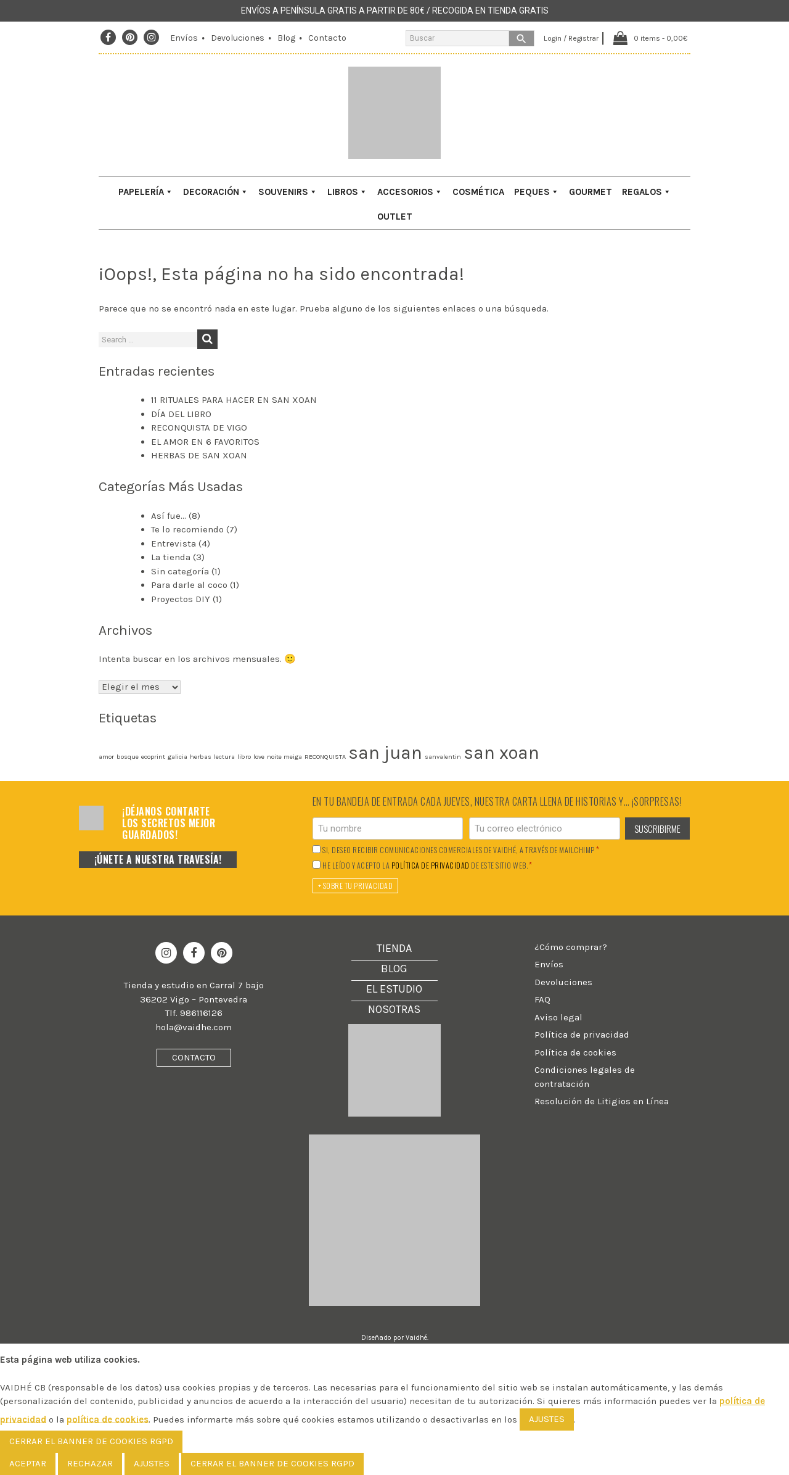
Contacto (327, 38)
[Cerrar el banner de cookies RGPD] (91, 1442)
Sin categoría (180, 571)
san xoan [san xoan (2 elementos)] (501, 752)
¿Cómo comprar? (570, 946)
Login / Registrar (567, 38)
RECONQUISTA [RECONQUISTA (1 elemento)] (325, 757)
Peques (536, 191)
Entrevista (173, 543)
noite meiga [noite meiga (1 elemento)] (284, 757)
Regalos (646, 191)
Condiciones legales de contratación (584, 1076)
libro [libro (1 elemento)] (244, 757)
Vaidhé (416, 1338)
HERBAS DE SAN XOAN (199, 455)
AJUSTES (547, 1418)
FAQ (542, 999)
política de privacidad (430, 865)
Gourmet (590, 191)
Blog (286, 38)
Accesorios (410, 191)
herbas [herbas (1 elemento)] (200, 757)
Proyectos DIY (180, 599)
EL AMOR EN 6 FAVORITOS (205, 441)
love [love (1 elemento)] (258, 757)
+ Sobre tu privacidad (355, 885)
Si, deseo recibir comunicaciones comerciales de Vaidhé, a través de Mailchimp (460, 850)
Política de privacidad (581, 1034)
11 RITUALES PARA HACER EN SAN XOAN (234, 399)
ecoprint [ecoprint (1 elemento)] (153, 757)
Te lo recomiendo (187, 529)
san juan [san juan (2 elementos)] (385, 752)
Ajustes (152, 1463)
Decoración (215, 191)
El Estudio (394, 989)
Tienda (394, 948)
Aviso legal (558, 1017)
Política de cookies (575, 1052)
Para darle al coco (189, 584)
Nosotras (394, 1009)
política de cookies (108, 1418)
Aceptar (27, 1463)
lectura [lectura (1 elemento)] (224, 757)
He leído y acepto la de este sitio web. (427, 865)
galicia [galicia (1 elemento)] (177, 757)
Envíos (184, 38)
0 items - (659, 38)
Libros (347, 191)
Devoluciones (237, 38)
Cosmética (478, 191)
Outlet (394, 216)
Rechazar (90, 1463)
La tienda (170, 557)
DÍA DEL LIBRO (181, 413)
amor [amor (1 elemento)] (106, 757)
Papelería (145, 191)
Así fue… (168, 515)
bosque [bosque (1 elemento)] (128, 757)
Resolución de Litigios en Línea (601, 1101)
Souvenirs (287, 191)
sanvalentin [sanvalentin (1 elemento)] (443, 757)
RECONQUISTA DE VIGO (199, 427)
